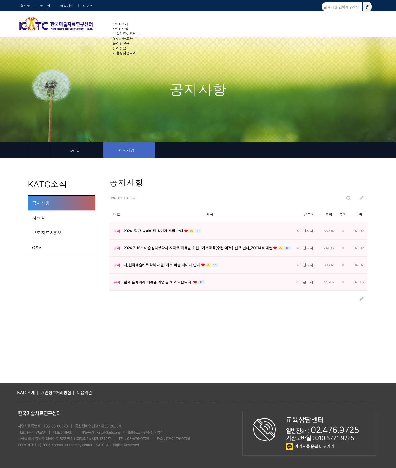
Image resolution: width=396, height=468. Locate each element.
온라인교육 (121, 43)
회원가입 (67, 5)
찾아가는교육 (123, 38)
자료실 (39, 218)
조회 (328, 214)
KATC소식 (120, 28)
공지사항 (41, 203)
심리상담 (119, 48)
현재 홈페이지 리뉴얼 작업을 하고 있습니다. (158, 281)
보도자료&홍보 (47, 233)
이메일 (88, 5)
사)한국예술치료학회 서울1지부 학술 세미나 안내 (162, 264)
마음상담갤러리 (124, 52)
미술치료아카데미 (126, 33)
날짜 (358, 214)
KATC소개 (120, 23)
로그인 (45, 5)
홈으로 (25, 5)
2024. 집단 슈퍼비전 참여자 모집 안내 (154, 230)
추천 (343, 214)
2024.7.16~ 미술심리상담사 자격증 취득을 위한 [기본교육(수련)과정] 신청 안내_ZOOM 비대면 (198, 247)
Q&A (37, 247)
